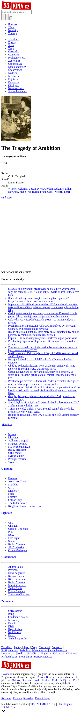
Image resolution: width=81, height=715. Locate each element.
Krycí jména (15, 629)
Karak (11, 635)
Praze (40, 677)
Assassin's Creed (17, 481)
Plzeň (76, 680)
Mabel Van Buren (29, 191)
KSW (11, 534)
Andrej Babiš (15, 566)
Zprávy (17, 647)
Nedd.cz (21, 653)
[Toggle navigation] (7, 17)
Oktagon (13, 525)
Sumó (11, 541)
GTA (11, 487)
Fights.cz (6, 512)
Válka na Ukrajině (18, 440)
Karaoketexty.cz (58, 650)
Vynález (12, 462)
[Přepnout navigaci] (10, 18)
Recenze (12, 24)
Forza (11, 493)
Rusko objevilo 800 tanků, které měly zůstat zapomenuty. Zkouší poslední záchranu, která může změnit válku (43, 333)
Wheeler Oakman (17, 188)
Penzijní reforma (17, 458)
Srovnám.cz (25, 656)
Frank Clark (46, 191)
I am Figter (14, 538)
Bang (11, 613)
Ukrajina (13, 437)
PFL (10, 531)
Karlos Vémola (16, 544)
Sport (27, 647)
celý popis (6, 197)
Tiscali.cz (6, 424)
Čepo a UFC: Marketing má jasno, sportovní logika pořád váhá (42, 338)
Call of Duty (15, 499)
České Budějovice (62, 680)
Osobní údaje (42, 698)
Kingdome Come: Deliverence (25, 506)
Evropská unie (16, 455)
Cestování (44, 647)
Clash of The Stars (18, 528)
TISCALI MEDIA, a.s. (43, 704)
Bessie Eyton (36, 188)
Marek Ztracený (17, 585)
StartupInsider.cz (43, 656)
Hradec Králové (42, 680)
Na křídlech (14, 632)
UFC (10, 522)
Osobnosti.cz (8, 556)
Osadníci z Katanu (18, 617)
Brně (48, 677)
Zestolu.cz (7, 601)
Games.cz (6, 468)
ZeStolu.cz (26, 650)
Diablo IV (13, 490)
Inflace (12, 434)
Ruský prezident (17, 449)
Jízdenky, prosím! (18, 638)
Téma (11, 27)
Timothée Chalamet (19, 594)
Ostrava (16, 680)
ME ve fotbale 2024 (19, 446)
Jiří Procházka (16, 547)
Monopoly (14, 620)
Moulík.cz (33, 653)
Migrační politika (17, 443)
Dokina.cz (58, 653)
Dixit (11, 626)
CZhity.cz (71, 653)
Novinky (13, 30)
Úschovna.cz (8, 653)
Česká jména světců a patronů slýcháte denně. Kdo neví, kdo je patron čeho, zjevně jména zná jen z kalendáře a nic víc (42, 315)
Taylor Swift (15, 588)
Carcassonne (15, 610)
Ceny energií (15, 452)
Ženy (34, 647)
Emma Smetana (16, 591)
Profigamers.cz (9, 650)
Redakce (17, 698)
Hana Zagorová (16, 572)
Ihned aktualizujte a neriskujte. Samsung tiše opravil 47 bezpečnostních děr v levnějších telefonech (38, 300)
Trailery (12, 33)
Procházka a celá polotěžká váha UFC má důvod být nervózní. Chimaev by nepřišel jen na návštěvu (42, 327)
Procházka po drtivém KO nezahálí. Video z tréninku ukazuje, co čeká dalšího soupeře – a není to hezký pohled (43, 382)
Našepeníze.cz (9, 656)
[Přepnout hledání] (3, 17)
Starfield (13, 484)
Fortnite (12, 496)
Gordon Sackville (53, 188)
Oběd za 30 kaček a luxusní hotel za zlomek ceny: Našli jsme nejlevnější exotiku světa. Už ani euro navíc (41, 367)
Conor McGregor (17, 550)
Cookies (28, 698)
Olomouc (27, 680)
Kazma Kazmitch (17, 576)
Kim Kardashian (17, 579)
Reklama (6, 698)
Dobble (12, 623)
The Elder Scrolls (17, 503)
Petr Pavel (13, 569)
